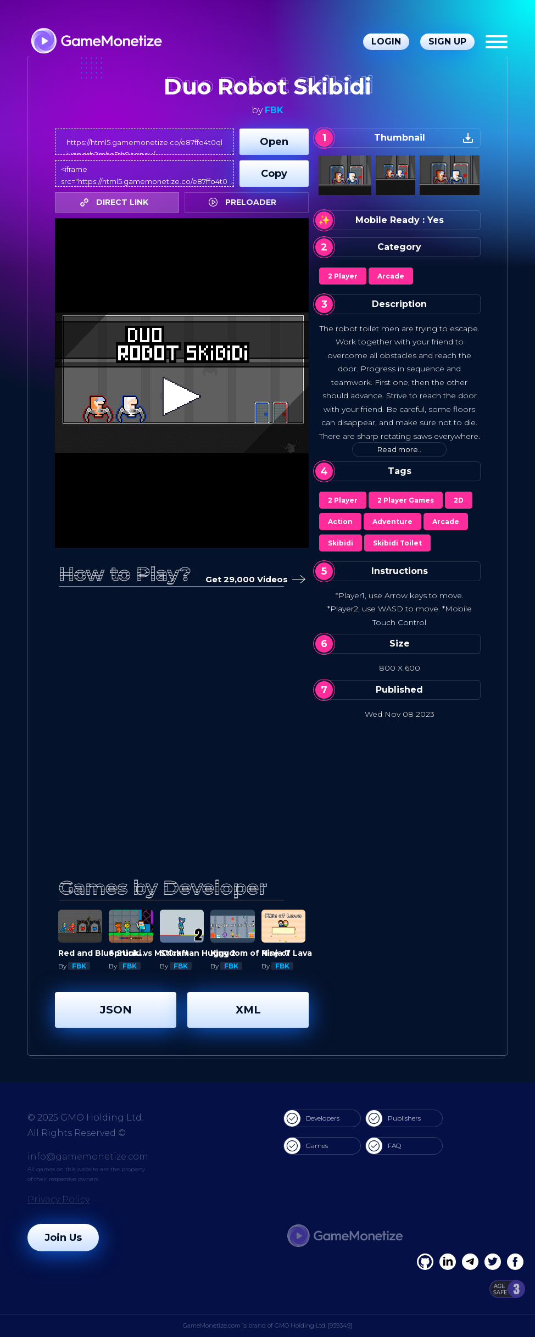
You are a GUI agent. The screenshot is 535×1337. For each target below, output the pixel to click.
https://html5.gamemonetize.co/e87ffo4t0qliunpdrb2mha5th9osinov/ (144, 142)
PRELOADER (245, 202)
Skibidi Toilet (397, 543)
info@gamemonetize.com (87, 1156)
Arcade (390, 276)
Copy (274, 174)
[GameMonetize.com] (95, 42)
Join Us (63, 1238)
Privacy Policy (58, 1199)
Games (306, 1146)
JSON (116, 1009)
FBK (274, 110)
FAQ (383, 1146)
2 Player (343, 276)
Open (274, 142)
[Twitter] (492, 1262)
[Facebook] (425, 1262)
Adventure (392, 521)
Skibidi (340, 543)
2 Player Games (405, 500)
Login (386, 41)
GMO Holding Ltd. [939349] (313, 1325)
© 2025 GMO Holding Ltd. (85, 1117)
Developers (311, 1118)
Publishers (393, 1118)
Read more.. (399, 449)
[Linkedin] (470, 1262)
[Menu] (497, 41)
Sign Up (447, 41)
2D (459, 500)
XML (248, 1009)
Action (340, 521)
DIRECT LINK (117, 202)
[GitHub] (515, 1262)
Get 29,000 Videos (253, 579)
